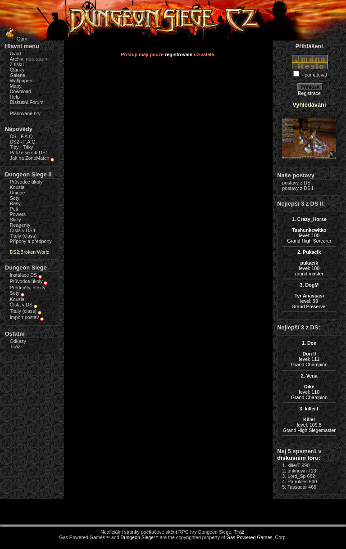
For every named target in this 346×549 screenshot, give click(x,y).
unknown (297, 470)
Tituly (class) (23, 235)
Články (17, 69)
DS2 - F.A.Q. (23, 141)
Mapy (16, 86)
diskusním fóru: (298, 457)
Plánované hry (25, 113)
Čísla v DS (21, 304)
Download (20, 91)
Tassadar (297, 487)
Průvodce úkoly (26, 181)
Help (15, 96)
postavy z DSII (297, 188)
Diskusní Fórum (27, 102)
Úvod (15, 53)
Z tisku (17, 64)
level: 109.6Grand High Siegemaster (309, 419)
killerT (293, 465)
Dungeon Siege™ (140, 537)
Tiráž (15, 346)
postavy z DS (296, 182)
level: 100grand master (309, 262)
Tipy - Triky (21, 147)
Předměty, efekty (28, 287)
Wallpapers (22, 80)
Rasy (15, 203)
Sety (14, 198)
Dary (15, 38)
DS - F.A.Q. (22, 136)
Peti (14, 209)
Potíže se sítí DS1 (29, 152)
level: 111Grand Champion (309, 353)
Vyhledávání (309, 104)
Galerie (17, 75)
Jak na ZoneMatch (30, 158)
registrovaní (178, 54)
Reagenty (20, 225)
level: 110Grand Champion (309, 386)
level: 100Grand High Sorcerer (309, 229)
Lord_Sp (296, 476)
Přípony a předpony (31, 241)
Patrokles (297, 481)
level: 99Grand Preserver (309, 295)
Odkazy (18, 341)
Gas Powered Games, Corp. (257, 537)
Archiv (16, 59)
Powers (18, 214)
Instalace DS (23, 275)
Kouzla (17, 187)
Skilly (15, 219)
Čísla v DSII (22, 230)
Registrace (309, 93)
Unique (17, 192)
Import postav (24, 317)
